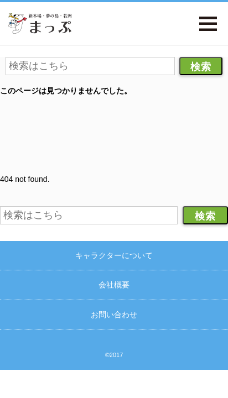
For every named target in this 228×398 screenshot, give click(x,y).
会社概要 (114, 284)
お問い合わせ (114, 314)
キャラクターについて (114, 255)
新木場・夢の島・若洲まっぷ (39, 23)
